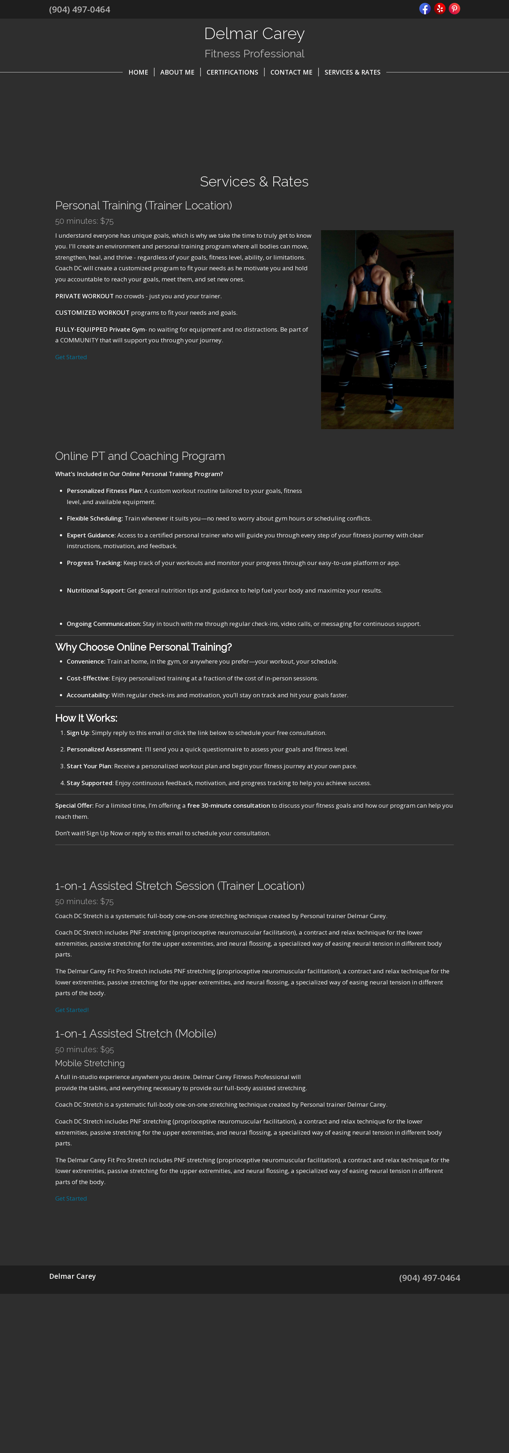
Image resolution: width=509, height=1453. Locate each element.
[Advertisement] (254, 1400)
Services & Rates (353, 72)
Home (141, 72)
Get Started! (72, 1043)
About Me (180, 72)
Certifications (236, 72)
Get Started (71, 357)
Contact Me (294, 72)
